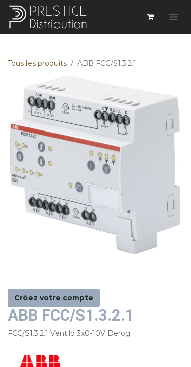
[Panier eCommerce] (150, 17)
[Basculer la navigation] (173, 17)
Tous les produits (37, 63)
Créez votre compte (53, 297)
